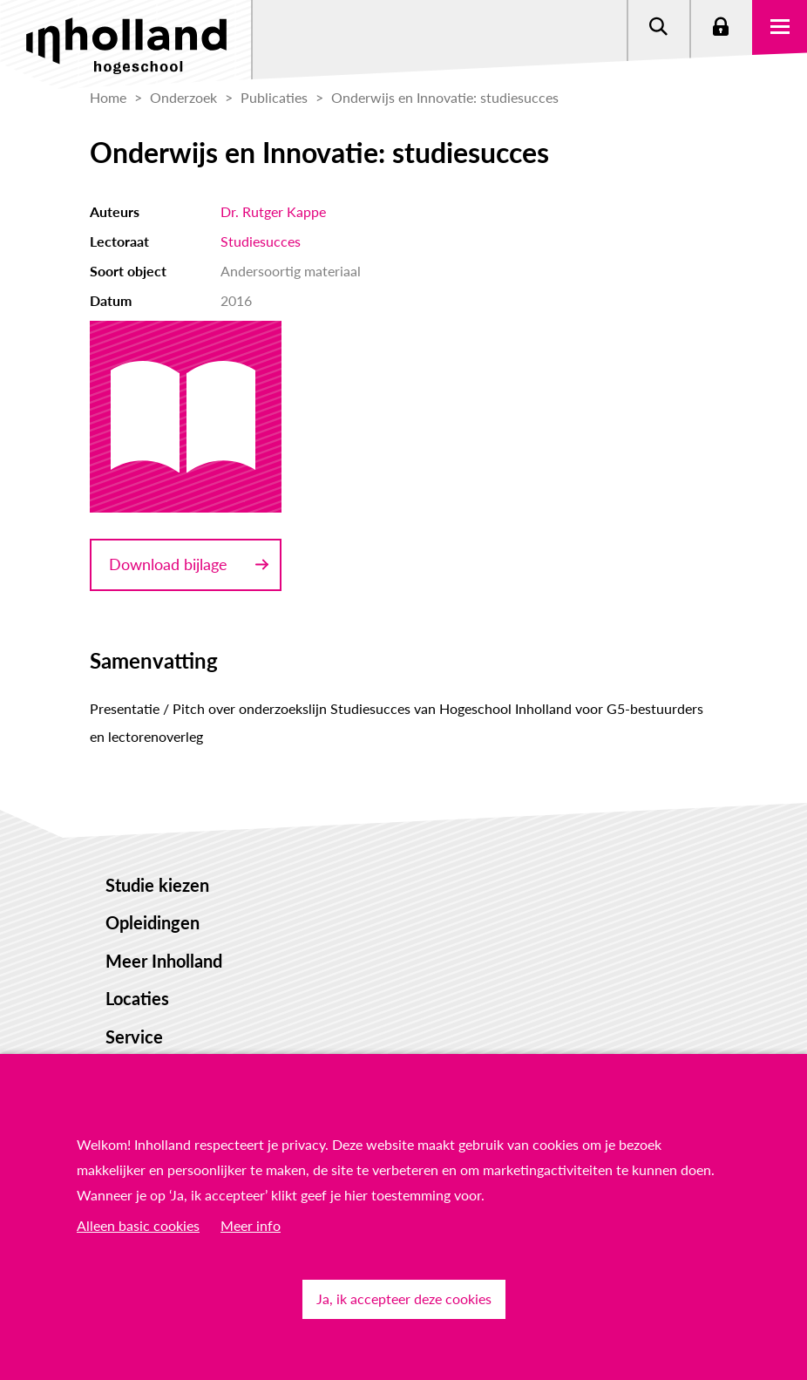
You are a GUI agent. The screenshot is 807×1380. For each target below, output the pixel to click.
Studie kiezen (157, 884)
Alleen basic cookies (138, 1225)
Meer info (250, 1225)
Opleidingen (152, 922)
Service (134, 1036)
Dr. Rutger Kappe (273, 211)
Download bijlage (168, 564)
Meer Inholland (163, 960)
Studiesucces (260, 241)
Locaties (137, 998)
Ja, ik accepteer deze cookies (404, 1298)
